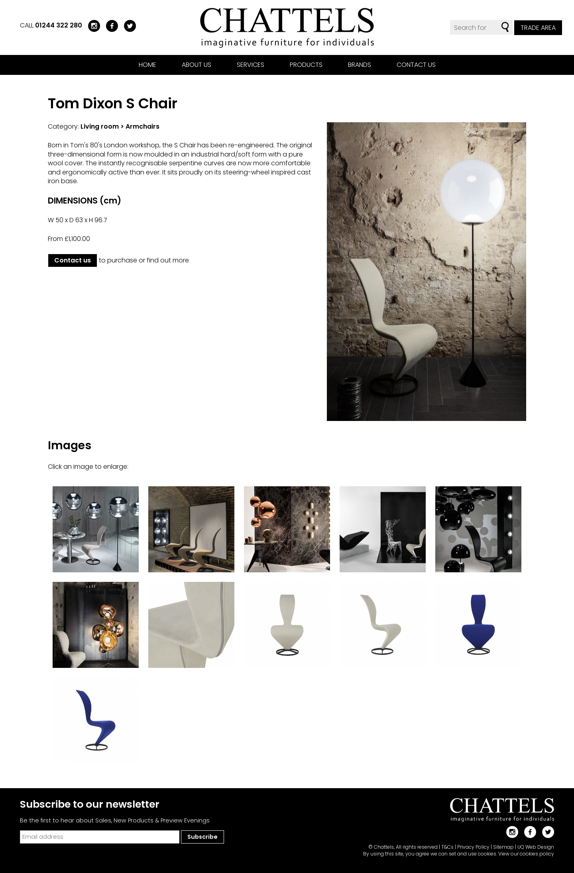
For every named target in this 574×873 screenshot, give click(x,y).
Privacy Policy (473, 847)
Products (306, 64)
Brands (359, 64)
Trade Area (538, 27)
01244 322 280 (58, 25)
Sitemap (503, 847)
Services (250, 64)
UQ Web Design (535, 847)
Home (147, 64)
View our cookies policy (526, 853)
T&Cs (447, 847)
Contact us (416, 64)
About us (196, 64)
